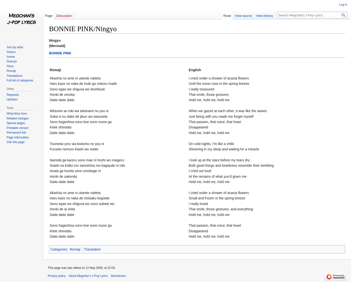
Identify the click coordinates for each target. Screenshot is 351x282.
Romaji (75, 249)
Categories (58, 249)
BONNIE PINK (60, 53)
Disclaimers (118, 276)
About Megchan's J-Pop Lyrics (88, 276)
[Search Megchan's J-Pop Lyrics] (312, 15)
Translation (92, 249)
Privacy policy (57, 276)
